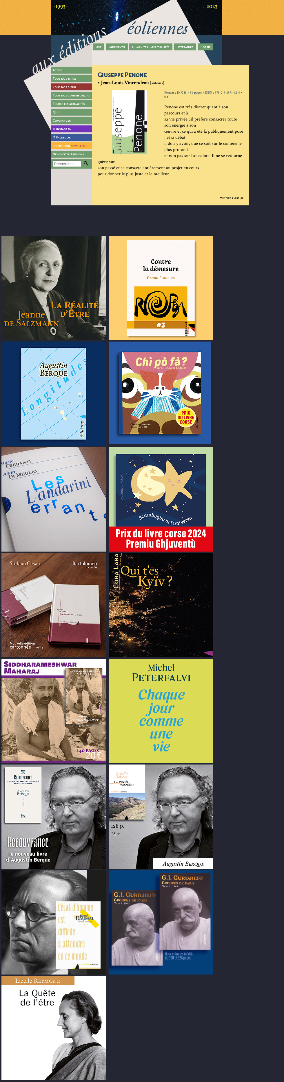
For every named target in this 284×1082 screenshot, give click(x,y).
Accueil (58, 70)
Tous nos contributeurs (71, 95)
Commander (62, 120)
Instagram (64, 129)
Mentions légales (231, 197)
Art (98, 47)
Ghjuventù (117, 47)
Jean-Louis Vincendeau (125, 82)
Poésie (205, 47)
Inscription (70, 145)
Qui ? (56, 112)
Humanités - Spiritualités (151, 47)
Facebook (63, 137)
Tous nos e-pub (64, 87)
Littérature (185, 47)
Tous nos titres (65, 78)
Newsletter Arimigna (68, 154)
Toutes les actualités (69, 103)
